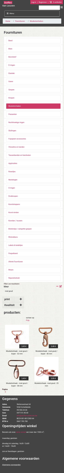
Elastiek (11, 73)
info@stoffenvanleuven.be (27, 416)
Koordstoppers (14, 204)
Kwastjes (11, 172)
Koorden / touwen (15, 221)
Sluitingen (12, 131)
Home (7, 21)
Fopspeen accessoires (17, 139)
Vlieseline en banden (16, 147)
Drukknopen (13, 196)
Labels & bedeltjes (15, 245)
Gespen (11, 90)
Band (10, 41)
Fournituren (20, 21)
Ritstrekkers (13, 237)
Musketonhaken (36, 21)
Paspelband (13, 253)
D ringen (11, 65)
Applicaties (12, 163)
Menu (10, 13)
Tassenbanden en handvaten (19, 155)
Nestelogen (12, 180)
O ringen (11, 188)
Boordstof (12, 57)
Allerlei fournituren (15, 262)
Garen (10, 81)
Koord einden (13, 212)
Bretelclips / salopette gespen (20, 229)
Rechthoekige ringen (16, 122)
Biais (10, 49)
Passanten (12, 114)
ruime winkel (21, 432)
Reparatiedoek (14, 278)
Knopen (11, 98)
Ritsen (10, 270)
